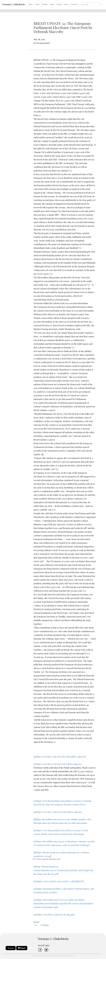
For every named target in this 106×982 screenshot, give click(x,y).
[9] (57, 469)
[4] (51, 273)
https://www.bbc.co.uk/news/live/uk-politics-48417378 (60, 756)
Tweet (36, 925)
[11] (84, 590)
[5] (89, 284)
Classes (59, 4)
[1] (40, 115)
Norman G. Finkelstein (13, 4)
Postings (45, 4)
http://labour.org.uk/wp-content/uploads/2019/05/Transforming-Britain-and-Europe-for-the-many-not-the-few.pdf (64, 870)
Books (52, 4)
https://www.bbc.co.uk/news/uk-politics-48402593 (59, 764)
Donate (11, 948)
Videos (66, 4)
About (37, 4)
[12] (88, 653)
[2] (71, 170)
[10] (53, 509)
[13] (53, 741)
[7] (73, 347)
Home (31, 4)
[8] (35, 391)
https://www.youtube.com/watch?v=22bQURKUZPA (60, 881)
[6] (51, 325)
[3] (80, 248)
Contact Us (75, 4)
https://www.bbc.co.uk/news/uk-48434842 (56, 914)
